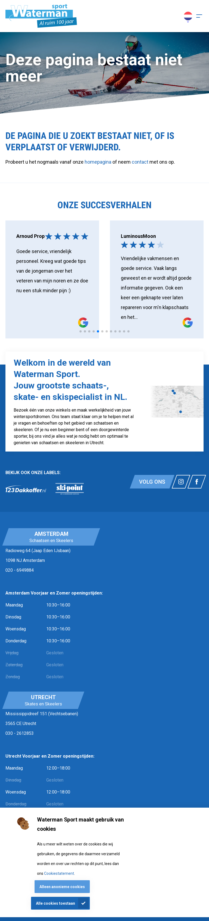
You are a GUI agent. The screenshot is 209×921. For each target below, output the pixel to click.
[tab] (80, 331)
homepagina (98, 162)
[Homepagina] (41, 16)
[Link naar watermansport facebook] (197, 481)
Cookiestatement (59, 873)
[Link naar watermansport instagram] (181, 481)
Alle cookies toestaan (55, 903)
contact (140, 162)
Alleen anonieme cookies (62, 887)
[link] (25, 489)
